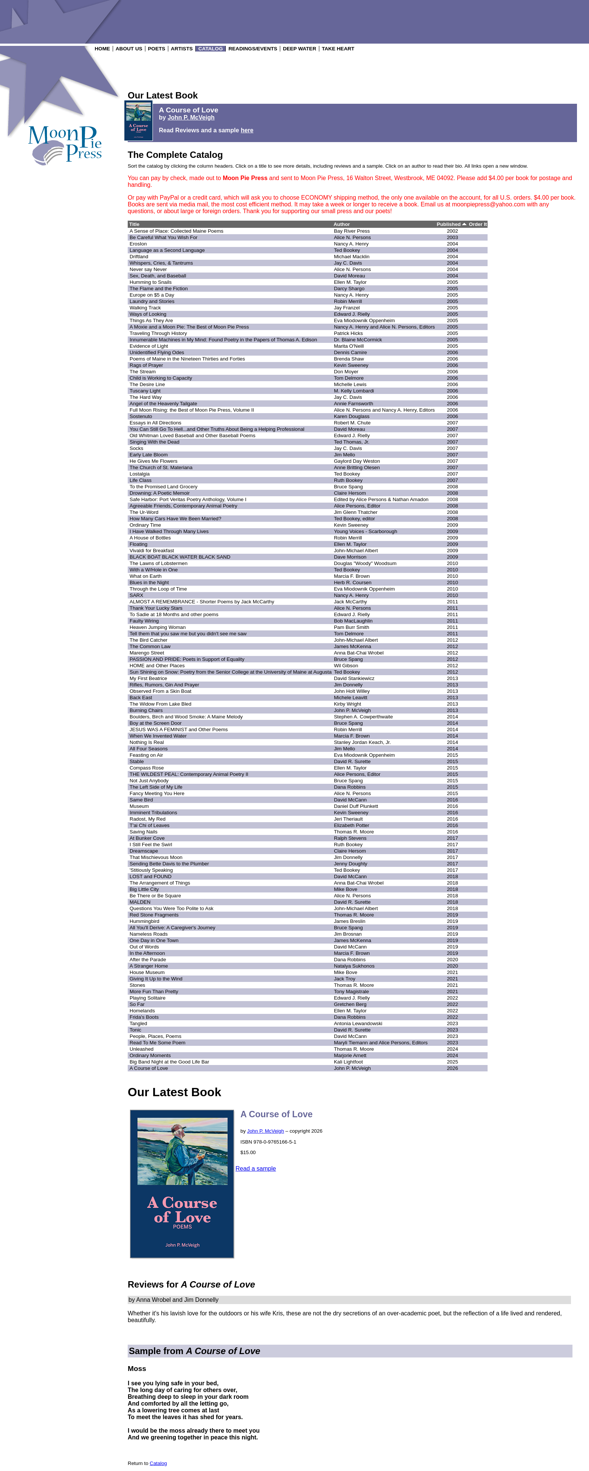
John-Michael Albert (356, 550)
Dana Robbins (349, 787)
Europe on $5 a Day (152, 295)
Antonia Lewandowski (358, 1023)
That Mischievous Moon (156, 857)
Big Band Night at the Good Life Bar (169, 1062)
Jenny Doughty (350, 864)
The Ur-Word (144, 512)
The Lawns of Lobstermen (158, 563)
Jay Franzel (347, 308)
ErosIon (138, 244)
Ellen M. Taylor (350, 282)
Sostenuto (141, 416)
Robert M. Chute (352, 423)
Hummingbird (144, 921)
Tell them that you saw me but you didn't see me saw (188, 633)
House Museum (147, 972)
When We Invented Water (158, 736)
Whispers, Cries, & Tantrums (161, 263)
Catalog (158, 1463)
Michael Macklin (352, 256)
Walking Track (145, 308)
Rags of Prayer (146, 365)
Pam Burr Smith (351, 627)
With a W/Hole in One (154, 570)
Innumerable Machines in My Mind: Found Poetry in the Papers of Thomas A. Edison (223, 339)
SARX (136, 595)
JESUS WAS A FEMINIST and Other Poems (179, 729)
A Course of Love (149, 1068)
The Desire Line (147, 384)
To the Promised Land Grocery (164, 486)
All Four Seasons (149, 748)
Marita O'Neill (349, 346)
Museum (139, 806)
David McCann (350, 800)
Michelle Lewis (350, 384)
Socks (136, 448)
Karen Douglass (352, 416)
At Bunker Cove (147, 838)
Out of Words (144, 947)
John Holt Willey (352, 691)
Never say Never (148, 269)
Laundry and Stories (152, 301)
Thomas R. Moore (354, 832)
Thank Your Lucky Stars (156, 608)
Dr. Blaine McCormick (358, 339)
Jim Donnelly (348, 685)
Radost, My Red (148, 819)
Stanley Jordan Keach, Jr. (362, 742)
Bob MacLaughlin (353, 621)
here (247, 130)
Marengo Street (147, 653)
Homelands (142, 1010)
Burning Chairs (146, 710)
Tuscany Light (145, 391)
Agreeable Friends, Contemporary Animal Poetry (183, 506)
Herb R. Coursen (353, 582)
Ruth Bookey (348, 480)
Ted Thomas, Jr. (352, 442)
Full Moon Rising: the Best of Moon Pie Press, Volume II (192, 410)
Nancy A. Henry (351, 244)
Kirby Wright (347, 704)
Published (452, 224)
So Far (137, 1004)
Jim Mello (344, 455)
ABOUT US (129, 49)
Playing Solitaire (148, 998)
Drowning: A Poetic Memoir (160, 493)
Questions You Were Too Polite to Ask (171, 908)
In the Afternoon (147, 953)
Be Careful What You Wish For (164, 237)
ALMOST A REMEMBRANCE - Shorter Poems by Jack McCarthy (202, 601)
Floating (138, 544)
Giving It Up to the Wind (156, 979)
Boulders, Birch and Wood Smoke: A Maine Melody (186, 717)
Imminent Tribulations (153, 812)
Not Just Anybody (149, 780)
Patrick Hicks (348, 333)
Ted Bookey (347, 250)
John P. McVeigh (191, 117)
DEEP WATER (299, 49)
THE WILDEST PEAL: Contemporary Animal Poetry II (189, 774)
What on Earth (146, 576)
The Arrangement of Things (160, 883)
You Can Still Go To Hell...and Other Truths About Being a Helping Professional (217, 429)
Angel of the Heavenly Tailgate (163, 403)
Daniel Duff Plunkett (356, 806)
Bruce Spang (348, 486)
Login (52, 168)
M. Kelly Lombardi (354, 391)
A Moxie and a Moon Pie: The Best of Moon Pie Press (189, 327)
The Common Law (150, 646)
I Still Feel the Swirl (151, 844)
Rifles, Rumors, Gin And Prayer (164, 685)
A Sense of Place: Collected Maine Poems (177, 231)
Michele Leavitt (350, 697)
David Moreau (349, 276)
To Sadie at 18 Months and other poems (174, 614)
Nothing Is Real (147, 742)
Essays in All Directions (155, 423)
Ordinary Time (145, 525)
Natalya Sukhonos (354, 966)
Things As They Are (151, 320)
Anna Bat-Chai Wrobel (359, 653)
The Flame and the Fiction (159, 288)
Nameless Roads (149, 934)
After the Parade (148, 959)
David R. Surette (352, 761)
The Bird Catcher (149, 640)
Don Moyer (346, 371)
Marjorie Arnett (350, 1055)
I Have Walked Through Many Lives (169, 531)
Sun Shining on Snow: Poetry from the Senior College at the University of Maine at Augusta (231, 672)
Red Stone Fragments (154, 915)
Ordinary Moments (150, 1055)
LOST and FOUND (151, 876)
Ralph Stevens (350, 838)
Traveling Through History (158, 333)
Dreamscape (144, 851)
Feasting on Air (146, 755)
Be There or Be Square (155, 895)
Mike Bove (345, 889)
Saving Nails (143, 832)
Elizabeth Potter (351, 825)
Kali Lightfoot (348, 1062)
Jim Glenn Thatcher (356, 512)
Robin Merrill (348, 301)
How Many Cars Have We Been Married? (175, 518)
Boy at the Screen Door (156, 723)
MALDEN (140, 902)
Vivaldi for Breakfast (152, 550)
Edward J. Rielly (352, 314)
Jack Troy (344, 979)
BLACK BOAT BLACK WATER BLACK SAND (180, 557)
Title (134, 224)
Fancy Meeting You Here (157, 793)
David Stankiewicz (354, 678)
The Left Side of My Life (156, 787)
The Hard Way (146, 397)
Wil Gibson (346, 665)
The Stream (143, 371)
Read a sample (256, 1168)
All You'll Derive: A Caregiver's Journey (172, 927)
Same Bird (141, 800)
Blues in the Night (149, 582)
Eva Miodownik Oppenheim (364, 320)
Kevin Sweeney (351, 365)
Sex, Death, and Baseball (158, 276)
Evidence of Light (149, 346)
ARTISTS (182, 49)
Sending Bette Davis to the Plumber (169, 864)
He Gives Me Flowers (153, 461)
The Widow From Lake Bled (160, 704)
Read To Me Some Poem (158, 1042)
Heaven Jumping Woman (158, 627)
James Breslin (349, 921)
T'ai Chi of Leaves (149, 825)
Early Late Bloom (149, 455)
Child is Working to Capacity (161, 378)
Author (342, 224)
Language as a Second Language (167, 250)
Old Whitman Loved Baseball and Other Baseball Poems (192, 435)
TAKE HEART (338, 49)
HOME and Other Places (157, 665)
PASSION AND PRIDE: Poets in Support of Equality (187, 659)
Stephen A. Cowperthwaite (363, 717)
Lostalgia (140, 474)
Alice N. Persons (352, 237)
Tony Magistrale (351, 991)
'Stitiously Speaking (151, 870)
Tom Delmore (349, 378)
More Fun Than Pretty (154, 991)
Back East (141, 697)
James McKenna (352, 646)
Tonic (135, 1030)
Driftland (139, 256)
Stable (137, 761)
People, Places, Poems (155, 1036)
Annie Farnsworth (353, 403)
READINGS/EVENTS (252, 49)
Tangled (138, 1023)
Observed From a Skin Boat (160, 691)
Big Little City (144, 889)
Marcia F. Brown (352, 576)
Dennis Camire (350, 352)
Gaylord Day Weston (357, 461)
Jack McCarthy (350, 601)
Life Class (141, 480)
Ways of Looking (148, 314)
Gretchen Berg (350, 1004)
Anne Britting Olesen (357, 467)
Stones (137, 985)
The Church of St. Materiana (161, 467)
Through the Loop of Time (158, 589)
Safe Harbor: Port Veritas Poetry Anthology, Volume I (188, 499)
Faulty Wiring (144, 621)
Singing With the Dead (155, 442)
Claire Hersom (350, 493)
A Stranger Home (149, 966)
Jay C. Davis (348, 263)
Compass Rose (147, 768)
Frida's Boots (144, 1017)
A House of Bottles (150, 538)
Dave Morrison (350, 557)
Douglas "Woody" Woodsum (365, 563)
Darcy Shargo (349, 288)
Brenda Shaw (349, 359)
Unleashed (142, 1049)
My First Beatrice (148, 678)
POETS (156, 49)
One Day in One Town (154, 940)
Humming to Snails (151, 282)
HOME (102, 49)
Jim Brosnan (348, 934)
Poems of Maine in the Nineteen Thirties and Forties (187, 359)
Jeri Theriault (348, 819)
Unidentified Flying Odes (157, 352)
